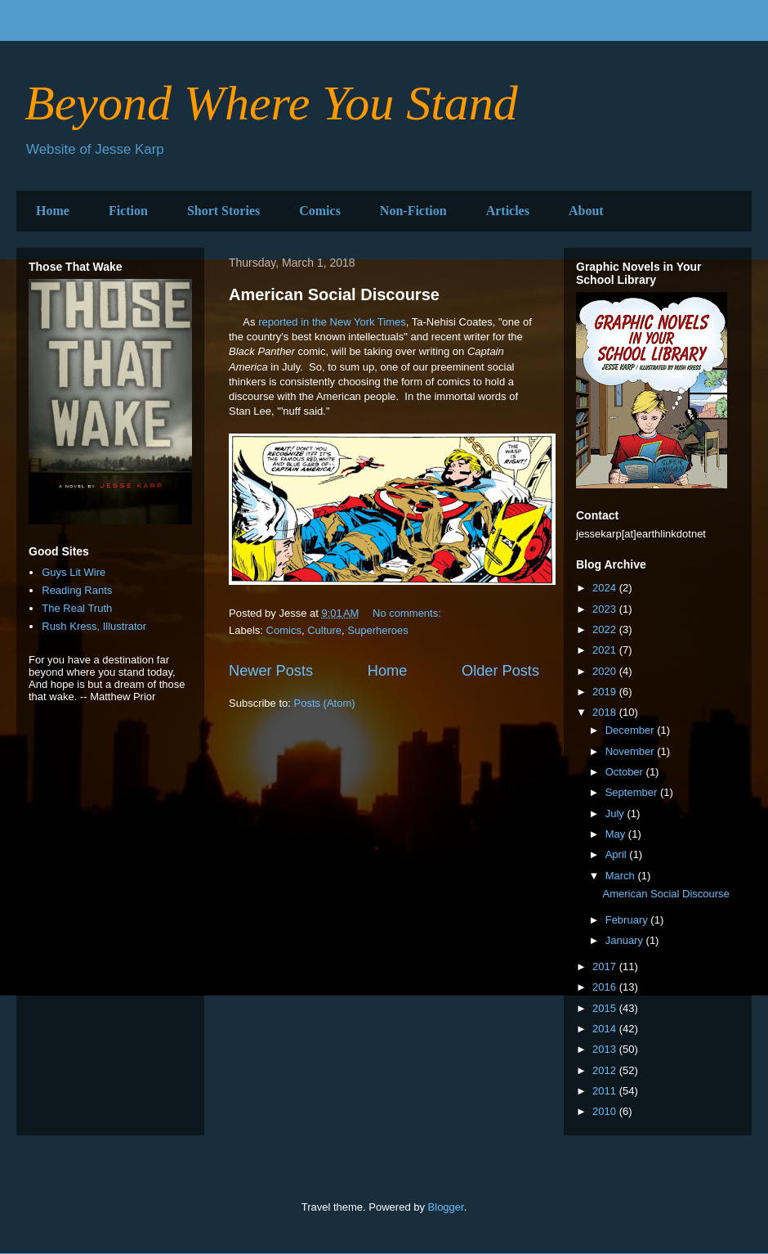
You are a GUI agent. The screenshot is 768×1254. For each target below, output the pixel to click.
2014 (605, 1029)
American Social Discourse (334, 294)
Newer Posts (271, 671)
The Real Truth (77, 608)
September (632, 792)
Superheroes (377, 630)
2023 (605, 609)
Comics (320, 211)
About (586, 211)
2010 (605, 1111)
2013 (605, 1049)
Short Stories (223, 211)
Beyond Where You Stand (271, 103)
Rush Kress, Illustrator (94, 626)
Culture (324, 630)
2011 (605, 1091)
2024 (605, 588)
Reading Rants (77, 590)
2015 (605, 1008)
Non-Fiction (413, 211)
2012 (605, 1070)
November (631, 751)
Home (52, 211)
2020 (605, 671)
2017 (605, 966)
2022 (605, 629)
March (621, 876)
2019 (605, 691)
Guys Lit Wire (73, 572)
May (616, 834)
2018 (605, 712)
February (628, 920)
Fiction (128, 211)
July (616, 813)
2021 (605, 650)
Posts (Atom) (324, 703)
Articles (507, 211)
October (625, 772)
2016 (605, 987)
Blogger (446, 1207)
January (625, 940)
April (617, 854)
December (631, 730)
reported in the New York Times (332, 322)
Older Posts (500, 671)
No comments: (408, 613)
